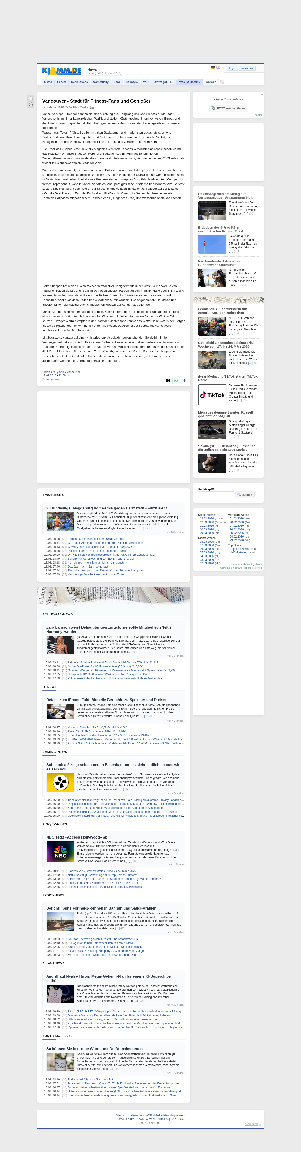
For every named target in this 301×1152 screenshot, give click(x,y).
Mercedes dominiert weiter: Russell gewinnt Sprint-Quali (102, 954)
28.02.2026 (237, 522)
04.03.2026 (207, 556)
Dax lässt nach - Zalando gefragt (88, 566)
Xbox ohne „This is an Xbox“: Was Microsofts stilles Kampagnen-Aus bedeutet (116, 807)
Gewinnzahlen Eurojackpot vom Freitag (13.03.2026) (100, 546)
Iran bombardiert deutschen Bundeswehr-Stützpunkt (219, 263)
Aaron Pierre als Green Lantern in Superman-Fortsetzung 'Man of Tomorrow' (115, 879)
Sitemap (121, 1115)
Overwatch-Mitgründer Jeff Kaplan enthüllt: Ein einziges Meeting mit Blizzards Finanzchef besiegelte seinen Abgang (139, 815)
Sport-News (53, 895)
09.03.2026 (207, 533)
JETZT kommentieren (228, 108)
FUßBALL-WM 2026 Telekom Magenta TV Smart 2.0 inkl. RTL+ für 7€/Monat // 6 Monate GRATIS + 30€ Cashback (138, 739)
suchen (244, 494)
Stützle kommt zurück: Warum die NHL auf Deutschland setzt (105, 947)
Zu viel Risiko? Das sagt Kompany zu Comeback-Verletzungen (106, 951)
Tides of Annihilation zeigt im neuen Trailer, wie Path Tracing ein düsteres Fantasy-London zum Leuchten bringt (136, 800)
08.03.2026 (207, 541)
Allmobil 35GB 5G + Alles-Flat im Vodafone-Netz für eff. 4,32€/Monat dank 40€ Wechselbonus (126, 743)
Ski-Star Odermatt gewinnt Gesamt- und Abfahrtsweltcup (103, 939)
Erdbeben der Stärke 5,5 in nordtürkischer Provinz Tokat (220, 229)
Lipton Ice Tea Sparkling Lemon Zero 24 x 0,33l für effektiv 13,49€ (108, 735)
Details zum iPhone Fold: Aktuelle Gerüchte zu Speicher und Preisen (106, 700)
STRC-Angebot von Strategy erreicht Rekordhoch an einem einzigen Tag (113, 1019)
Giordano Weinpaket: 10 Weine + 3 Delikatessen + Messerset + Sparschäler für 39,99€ (121, 670)
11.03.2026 (207, 525)
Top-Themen (53, 495)
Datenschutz (136, 1115)
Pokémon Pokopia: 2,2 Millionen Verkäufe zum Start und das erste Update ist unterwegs (122, 811)
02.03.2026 (207, 563)
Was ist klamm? (189, 82)
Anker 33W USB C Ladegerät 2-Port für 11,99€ (97, 731)
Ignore (247, 567)
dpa (92, 107)
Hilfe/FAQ (164, 1119)
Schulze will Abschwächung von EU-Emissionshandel (101, 558)
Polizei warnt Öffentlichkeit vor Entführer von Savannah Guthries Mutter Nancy (116, 678)
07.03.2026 (207, 545)
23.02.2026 (237, 540)
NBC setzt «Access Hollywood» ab (76, 837)
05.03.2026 (207, 552)
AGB (149, 1115)
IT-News (49, 687)
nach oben (251, 1124)
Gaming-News (54, 752)
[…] (140, 528)
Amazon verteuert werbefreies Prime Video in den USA (102, 871)
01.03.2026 (237, 518)
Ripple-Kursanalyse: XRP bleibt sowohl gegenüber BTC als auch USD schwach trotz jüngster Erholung (131, 1027)
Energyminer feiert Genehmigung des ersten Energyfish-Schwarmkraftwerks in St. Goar (122, 1095)
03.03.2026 (207, 559)
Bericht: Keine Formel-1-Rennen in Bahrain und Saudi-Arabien (101, 908)
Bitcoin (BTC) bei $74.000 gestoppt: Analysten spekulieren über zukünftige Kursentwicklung (124, 1011)
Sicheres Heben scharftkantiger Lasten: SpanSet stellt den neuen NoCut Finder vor (119, 1087)
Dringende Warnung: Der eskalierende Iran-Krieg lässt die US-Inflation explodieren (119, 1015)
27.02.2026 (237, 525)
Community (101, 82)
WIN (146, 82)
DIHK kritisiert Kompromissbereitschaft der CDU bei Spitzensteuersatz (111, 554)
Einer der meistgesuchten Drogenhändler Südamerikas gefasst (106, 570)
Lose (117, 82)
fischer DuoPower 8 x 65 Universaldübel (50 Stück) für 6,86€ (105, 666)
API (174, 1119)
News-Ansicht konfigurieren (246, 564)
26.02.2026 (237, 529)
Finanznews (53, 963)
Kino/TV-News (54, 824)
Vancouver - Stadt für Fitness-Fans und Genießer (96, 101)
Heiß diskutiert (239, 552)
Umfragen (164, 82)
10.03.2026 (207, 529)
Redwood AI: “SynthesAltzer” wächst (90, 1079)
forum (258, 115)
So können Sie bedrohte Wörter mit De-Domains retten (94, 1049)
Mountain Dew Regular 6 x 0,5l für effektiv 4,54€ (97, 727)
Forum (61, 82)
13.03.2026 (207, 518)
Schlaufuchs (79, 82)
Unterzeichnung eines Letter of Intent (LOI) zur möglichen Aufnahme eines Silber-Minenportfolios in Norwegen (136, 1091)
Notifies (257, 567)
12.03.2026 (207, 522)
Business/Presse (57, 1036)
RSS (182, 1119)
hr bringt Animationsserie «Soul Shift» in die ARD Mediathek (105, 886)
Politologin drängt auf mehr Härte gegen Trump (97, 550)
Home (120, 1119)
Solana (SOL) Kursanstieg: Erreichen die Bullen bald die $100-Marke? (226, 448)
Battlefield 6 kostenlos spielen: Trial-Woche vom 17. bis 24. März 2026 (226, 344)
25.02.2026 (237, 533)
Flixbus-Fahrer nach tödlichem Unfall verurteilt (96, 539)
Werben (210, 82)
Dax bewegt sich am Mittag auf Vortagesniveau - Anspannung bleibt (226, 195)
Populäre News (239, 549)
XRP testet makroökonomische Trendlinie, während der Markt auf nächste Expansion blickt (124, 1023)
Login (232, 68)
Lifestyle (132, 82)
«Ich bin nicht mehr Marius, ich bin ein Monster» (97, 562)
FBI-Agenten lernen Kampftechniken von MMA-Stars (100, 943)
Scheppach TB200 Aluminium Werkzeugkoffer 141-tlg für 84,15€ (107, 674)
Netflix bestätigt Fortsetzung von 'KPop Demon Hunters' (102, 875)
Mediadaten (161, 1115)
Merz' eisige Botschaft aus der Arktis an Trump (96, 574)
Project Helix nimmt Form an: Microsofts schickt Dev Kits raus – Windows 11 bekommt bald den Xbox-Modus (135, 804)
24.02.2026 (237, 536)
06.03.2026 (207, 549)
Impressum (178, 1115)
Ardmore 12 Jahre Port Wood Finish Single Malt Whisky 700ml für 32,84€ (113, 662)
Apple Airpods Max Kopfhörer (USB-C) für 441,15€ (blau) (103, 882)
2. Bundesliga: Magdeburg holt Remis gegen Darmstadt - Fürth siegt (106, 508)
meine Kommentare (231, 567)
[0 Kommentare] (52, 379)
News (48, 82)
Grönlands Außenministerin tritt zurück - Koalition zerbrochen (105, 543)
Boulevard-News (57, 614)
